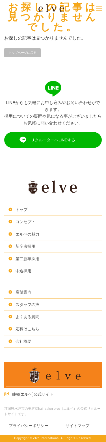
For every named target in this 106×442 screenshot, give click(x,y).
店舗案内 (23, 292)
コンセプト (25, 221)
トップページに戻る (22, 52)
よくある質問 (27, 316)
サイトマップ (77, 425)
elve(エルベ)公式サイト (32, 394)
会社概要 (23, 341)
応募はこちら (27, 329)
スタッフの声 (27, 304)
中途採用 (23, 271)
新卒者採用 (25, 246)
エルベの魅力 (27, 234)
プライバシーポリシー (28, 425)
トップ (21, 209)
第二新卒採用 (27, 258)
